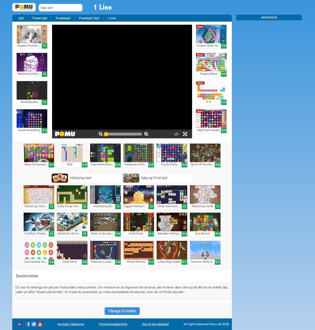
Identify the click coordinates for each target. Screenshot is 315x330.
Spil (21, 18)
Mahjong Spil (71, 178)
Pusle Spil (39, 18)
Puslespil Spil (89, 18)
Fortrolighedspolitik (113, 324)
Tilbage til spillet (122, 311)
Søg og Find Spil (145, 178)
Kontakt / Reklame (71, 324)
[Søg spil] (60, 8)
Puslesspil (63, 18)
